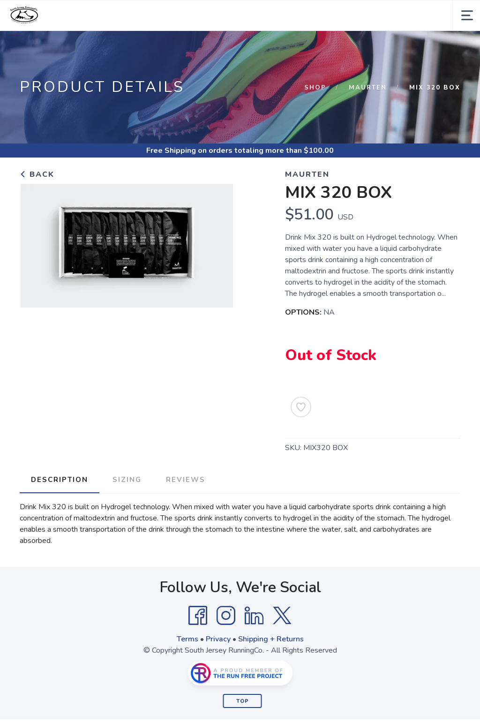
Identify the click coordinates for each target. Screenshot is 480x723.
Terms (187, 639)
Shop (315, 87)
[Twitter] (282, 616)
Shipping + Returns (271, 639)
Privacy (218, 639)
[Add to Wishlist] (301, 407)
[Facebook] (198, 616)
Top (242, 701)
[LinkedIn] (254, 616)
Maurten (368, 87)
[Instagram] (226, 616)
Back (37, 174)
